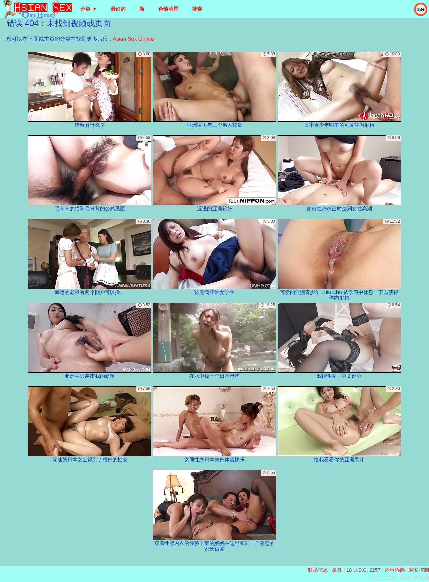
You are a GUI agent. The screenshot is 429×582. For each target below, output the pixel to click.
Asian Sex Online (133, 39)
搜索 (197, 9)
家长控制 (419, 570)
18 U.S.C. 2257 (363, 570)
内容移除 (395, 570)
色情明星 (168, 9)
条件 (337, 570)
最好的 (118, 9)
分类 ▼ (88, 9)
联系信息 (318, 570)
